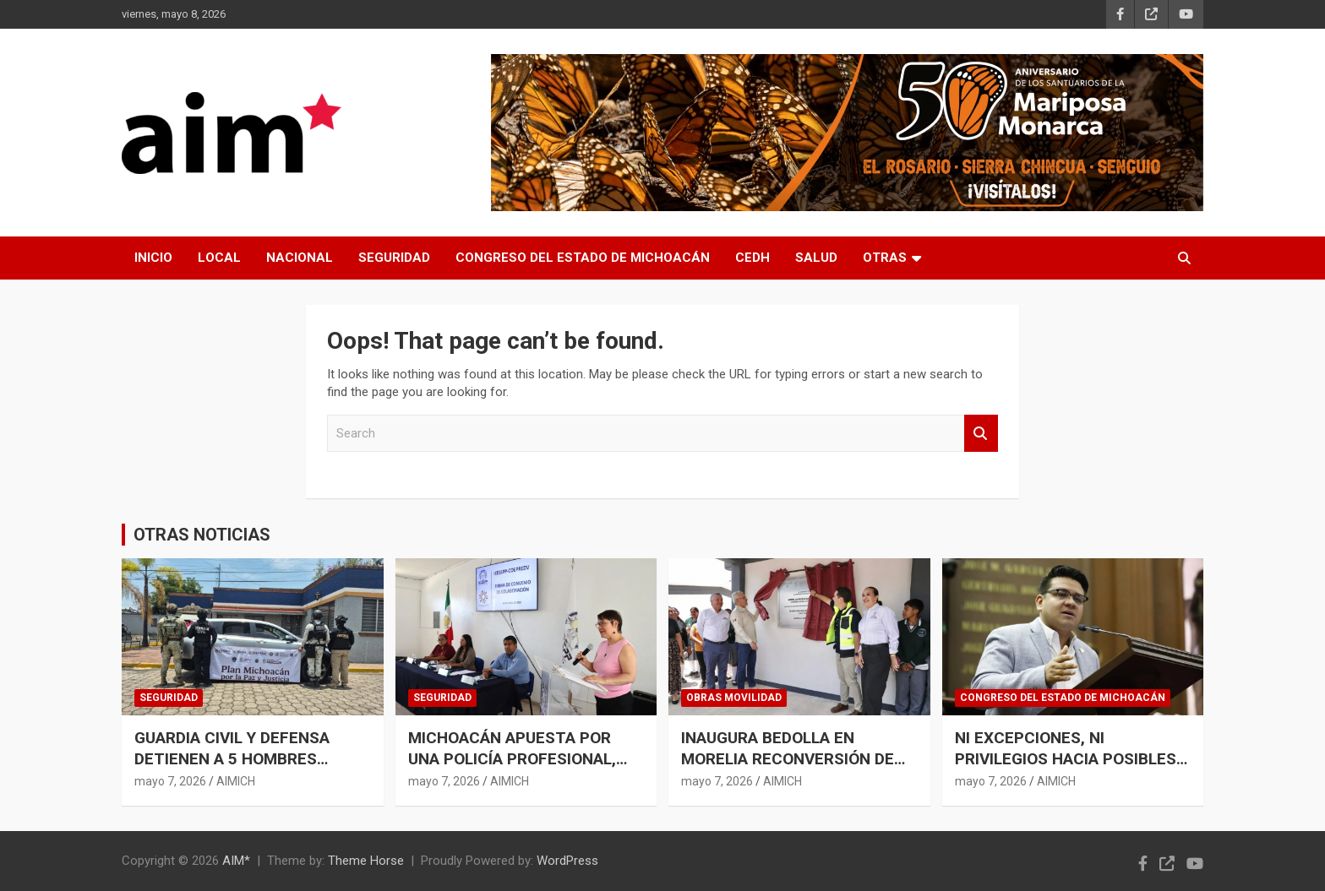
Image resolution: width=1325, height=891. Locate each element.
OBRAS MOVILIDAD (734, 698)
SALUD (816, 257)
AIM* (236, 860)
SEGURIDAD (394, 257)
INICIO (153, 257)
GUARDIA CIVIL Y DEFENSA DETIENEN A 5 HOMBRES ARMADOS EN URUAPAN (232, 758)
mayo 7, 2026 (170, 781)
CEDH (752, 257)
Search (981, 434)
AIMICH (235, 781)
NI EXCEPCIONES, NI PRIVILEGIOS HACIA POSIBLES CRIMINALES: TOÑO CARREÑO (1065, 758)
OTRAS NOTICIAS (202, 534)
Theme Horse (366, 860)
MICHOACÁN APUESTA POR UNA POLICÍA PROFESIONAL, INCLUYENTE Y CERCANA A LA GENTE (519, 769)
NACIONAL (299, 257)
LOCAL (219, 257)
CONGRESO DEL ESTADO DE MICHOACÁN (582, 257)
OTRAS (885, 257)
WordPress (567, 860)
